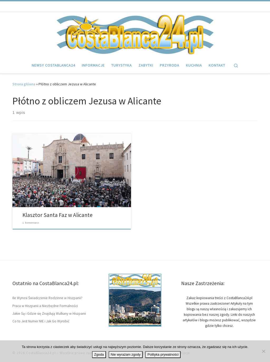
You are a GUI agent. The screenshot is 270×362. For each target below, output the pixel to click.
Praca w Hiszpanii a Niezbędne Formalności (45, 306)
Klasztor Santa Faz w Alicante (57, 215)
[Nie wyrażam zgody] (263, 351)
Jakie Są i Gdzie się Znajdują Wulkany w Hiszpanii (49, 313)
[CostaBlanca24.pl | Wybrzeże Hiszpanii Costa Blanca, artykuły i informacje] (135, 33)
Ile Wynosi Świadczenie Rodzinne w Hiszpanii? (47, 298)
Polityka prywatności (163, 354)
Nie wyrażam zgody (126, 354)
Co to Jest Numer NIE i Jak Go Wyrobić (40, 321)
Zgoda (99, 354)
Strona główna (23, 84)
